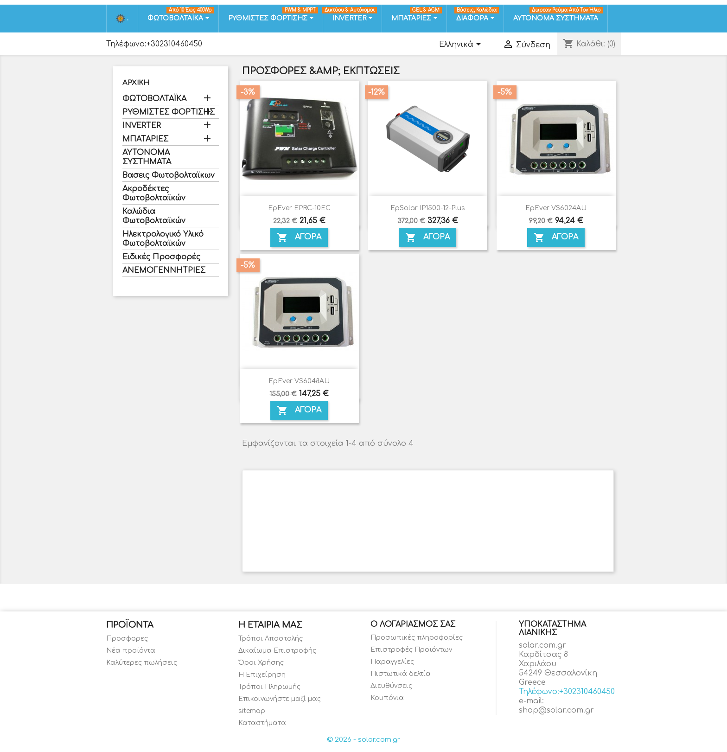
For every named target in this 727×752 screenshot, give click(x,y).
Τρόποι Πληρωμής (269, 686)
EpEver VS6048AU (299, 381)
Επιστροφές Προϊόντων (411, 649)
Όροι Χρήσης (261, 662)
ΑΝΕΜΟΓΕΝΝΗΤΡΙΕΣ (163, 270)
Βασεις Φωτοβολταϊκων (168, 175)
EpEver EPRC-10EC (299, 208)
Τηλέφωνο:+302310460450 (154, 44)
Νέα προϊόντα (130, 650)
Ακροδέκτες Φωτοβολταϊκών (153, 193)
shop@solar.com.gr (556, 710)
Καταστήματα (262, 723)
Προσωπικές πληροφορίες (416, 637)
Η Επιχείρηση (262, 674)
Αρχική (135, 83)
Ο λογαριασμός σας (412, 624)
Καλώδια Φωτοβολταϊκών (153, 216)
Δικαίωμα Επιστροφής (277, 650)
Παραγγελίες (392, 661)
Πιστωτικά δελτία (400, 673)
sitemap (251, 710)
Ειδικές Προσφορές (161, 257)
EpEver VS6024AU (556, 208)
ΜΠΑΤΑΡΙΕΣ (145, 139)
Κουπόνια (387, 697)
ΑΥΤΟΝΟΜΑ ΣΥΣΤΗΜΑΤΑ (146, 157)
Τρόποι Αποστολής (270, 638)
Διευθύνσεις (391, 685)
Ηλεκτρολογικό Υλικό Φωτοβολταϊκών (163, 239)
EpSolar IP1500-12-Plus (427, 208)
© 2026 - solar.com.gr (363, 740)
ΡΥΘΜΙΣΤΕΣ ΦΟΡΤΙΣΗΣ (168, 112)
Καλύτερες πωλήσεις (141, 662)
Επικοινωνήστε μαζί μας (279, 698)
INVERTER (141, 126)
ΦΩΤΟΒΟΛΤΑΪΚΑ (154, 99)
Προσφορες (127, 638)
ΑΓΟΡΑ (299, 237)
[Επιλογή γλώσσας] (461, 45)
